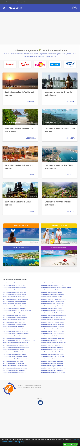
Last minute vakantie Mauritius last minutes (14, 308)
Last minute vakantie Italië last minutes (51, 308)
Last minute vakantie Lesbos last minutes (13, 370)
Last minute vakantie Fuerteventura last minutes (15, 345)
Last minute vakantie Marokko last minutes (52, 356)
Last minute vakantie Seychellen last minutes (53, 343)
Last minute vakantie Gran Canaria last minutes (15, 347)
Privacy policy (19, 442)
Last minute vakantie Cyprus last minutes (52, 365)
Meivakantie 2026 (21, 226)
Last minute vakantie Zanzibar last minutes (52, 324)
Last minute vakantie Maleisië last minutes (52, 322)
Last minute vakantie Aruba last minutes (13, 320)
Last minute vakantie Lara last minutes (51, 297)
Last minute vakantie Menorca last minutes (14, 283)
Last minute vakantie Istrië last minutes (13, 352)
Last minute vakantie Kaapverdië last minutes (53, 315)
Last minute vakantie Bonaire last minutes (14, 324)
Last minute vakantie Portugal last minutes (52, 354)
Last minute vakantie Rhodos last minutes (14, 287)
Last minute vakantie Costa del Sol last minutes (15, 333)
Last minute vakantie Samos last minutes (13, 290)
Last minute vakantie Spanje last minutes (52, 361)
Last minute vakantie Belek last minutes (13, 313)
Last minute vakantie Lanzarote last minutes (14, 368)
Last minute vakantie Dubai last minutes (52, 352)
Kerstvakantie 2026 (58, 248)
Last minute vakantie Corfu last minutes (13, 326)
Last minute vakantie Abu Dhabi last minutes (53, 290)
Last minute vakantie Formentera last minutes (15, 343)
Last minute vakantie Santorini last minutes (14, 292)
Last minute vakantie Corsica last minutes (14, 329)
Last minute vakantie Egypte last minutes (52, 363)
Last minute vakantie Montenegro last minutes (53, 299)
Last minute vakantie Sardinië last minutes (14, 294)
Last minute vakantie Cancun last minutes (52, 294)
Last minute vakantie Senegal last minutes (52, 306)
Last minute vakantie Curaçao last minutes (14, 338)
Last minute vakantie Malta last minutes (51, 317)
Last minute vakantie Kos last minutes (12, 361)
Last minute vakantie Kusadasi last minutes (53, 329)
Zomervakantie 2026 (59, 226)
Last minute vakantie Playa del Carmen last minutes (16, 310)
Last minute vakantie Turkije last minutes (52, 336)
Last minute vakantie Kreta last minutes (13, 363)
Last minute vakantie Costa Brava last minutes (15, 331)
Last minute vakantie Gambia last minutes (52, 301)
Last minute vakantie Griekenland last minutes (53, 368)
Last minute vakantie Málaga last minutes (52, 283)
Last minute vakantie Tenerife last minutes (14, 301)
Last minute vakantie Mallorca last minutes (52, 285)
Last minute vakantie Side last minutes (51, 292)
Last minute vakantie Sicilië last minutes (13, 297)
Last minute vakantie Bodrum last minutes (52, 310)
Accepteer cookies (70, 444)
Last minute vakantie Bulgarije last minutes (52, 338)
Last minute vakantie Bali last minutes (51, 359)
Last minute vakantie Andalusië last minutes (14, 317)
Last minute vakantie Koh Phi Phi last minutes (15, 359)
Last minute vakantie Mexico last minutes (52, 370)
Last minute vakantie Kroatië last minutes (52, 347)
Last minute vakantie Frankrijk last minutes (52, 326)
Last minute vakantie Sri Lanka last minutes (53, 313)
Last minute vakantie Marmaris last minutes (53, 320)
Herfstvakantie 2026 (21, 248)
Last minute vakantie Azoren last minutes (13, 322)
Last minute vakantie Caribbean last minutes (53, 372)
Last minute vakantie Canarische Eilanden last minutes (56, 287)
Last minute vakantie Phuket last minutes (13, 285)
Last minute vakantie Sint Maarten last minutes (15, 299)
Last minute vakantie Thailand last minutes (52, 331)
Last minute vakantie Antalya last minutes (52, 303)
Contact (20, 387)
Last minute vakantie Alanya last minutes (52, 349)
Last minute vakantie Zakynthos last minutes (14, 306)
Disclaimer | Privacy (28, 387)
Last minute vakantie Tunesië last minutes (52, 333)
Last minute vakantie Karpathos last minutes (14, 356)
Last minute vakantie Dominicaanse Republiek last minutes (18, 340)
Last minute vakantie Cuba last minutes (13, 336)
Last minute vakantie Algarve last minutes (14, 315)
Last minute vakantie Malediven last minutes (53, 345)
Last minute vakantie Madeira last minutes (14, 372)
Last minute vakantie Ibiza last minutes (13, 349)
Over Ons (38, 387)
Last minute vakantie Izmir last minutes (51, 340)
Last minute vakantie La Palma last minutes (14, 365)
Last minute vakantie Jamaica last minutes (14, 354)
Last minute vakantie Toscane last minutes (14, 303)
